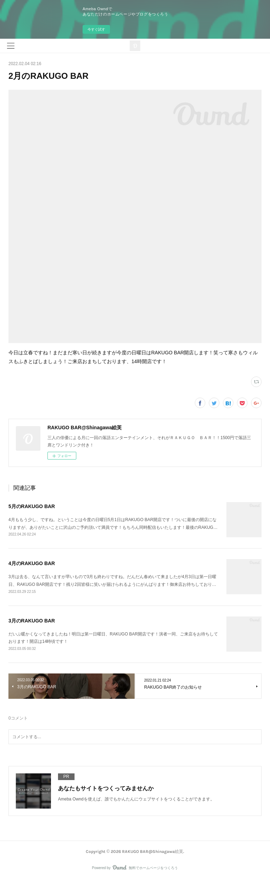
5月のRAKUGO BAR (31, 506)
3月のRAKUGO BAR (31, 620)
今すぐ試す (96, 29)
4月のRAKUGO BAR (31, 563)
